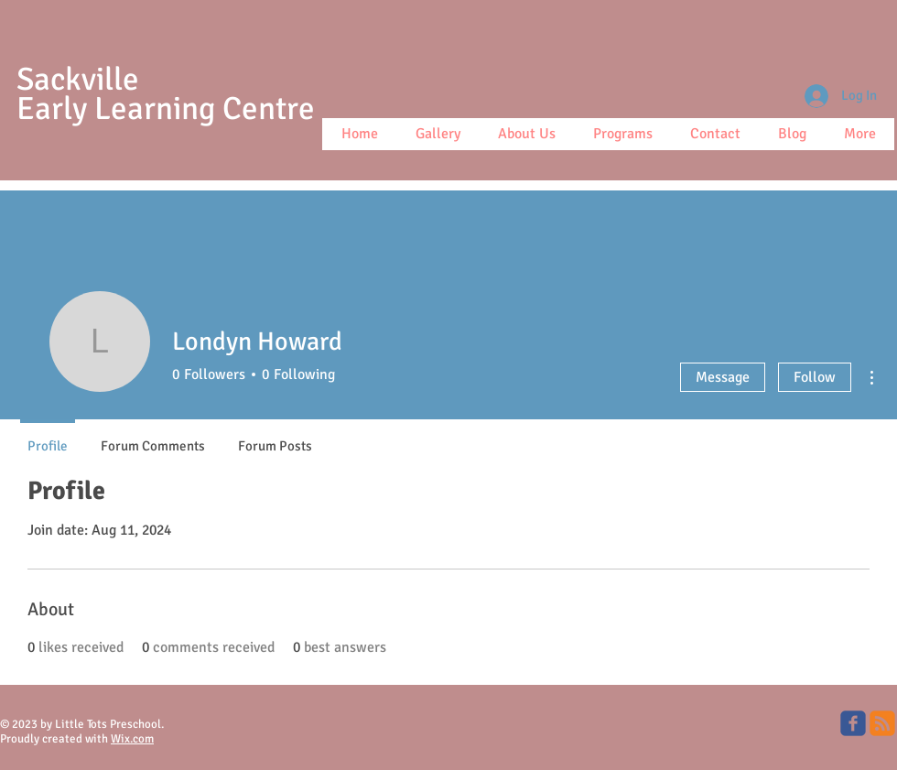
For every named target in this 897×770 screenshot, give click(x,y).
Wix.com (132, 739)
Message (723, 377)
